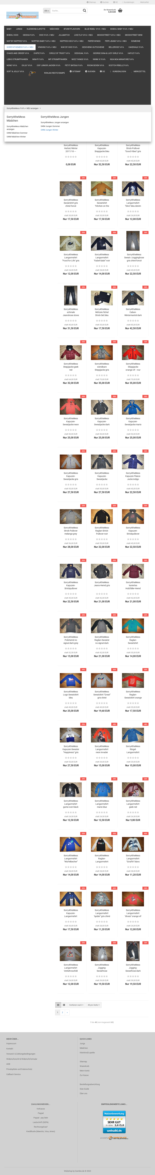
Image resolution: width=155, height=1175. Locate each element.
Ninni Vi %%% (12, 270)
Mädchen (11, 46)
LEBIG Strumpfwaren (16, 246)
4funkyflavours (13, 52)
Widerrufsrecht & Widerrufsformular (21, 1059)
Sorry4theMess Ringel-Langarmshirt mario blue (133, 749)
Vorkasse (41, 1109)
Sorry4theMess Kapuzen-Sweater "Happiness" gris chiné (71, 749)
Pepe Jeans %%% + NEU (17, 136)
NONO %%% (12, 282)
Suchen (104, 2)
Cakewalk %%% (13, 204)
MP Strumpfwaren (14, 258)
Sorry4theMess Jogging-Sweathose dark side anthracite (133, 968)
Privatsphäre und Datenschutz (19, 1069)
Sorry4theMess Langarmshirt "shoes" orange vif (133, 913)
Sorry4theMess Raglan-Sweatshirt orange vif (133, 694)
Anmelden (27, 354)
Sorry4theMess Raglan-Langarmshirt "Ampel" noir (102, 858)
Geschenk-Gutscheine (16, 192)
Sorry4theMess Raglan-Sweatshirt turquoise (133, 640)
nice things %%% (14, 264)
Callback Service (13, 1074)
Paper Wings (12, 130)
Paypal (41, 1113)
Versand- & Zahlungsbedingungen (20, 1054)
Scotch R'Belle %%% (15, 312)
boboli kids (11, 70)
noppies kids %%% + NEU (17, 124)
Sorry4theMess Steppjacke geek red (70, 367)
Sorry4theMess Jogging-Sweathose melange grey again (102, 968)
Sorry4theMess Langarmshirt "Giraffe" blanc (133, 858)
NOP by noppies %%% (16, 112)
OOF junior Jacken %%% (17, 294)
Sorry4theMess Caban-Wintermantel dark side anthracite (133, 312)
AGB (8, 1064)
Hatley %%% (12, 240)
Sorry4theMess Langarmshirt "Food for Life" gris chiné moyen (70, 257)
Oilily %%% (11, 288)
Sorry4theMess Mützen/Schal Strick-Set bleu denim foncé (102, 312)
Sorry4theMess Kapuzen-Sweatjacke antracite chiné (102, 476)
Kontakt (9, 1049)
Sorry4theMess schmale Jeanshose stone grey (71, 312)
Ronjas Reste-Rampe (18, 324)
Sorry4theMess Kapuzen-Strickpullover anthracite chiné (133, 530)
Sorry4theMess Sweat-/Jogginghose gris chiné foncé (134, 257)
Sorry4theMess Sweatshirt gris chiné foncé (71, 203)
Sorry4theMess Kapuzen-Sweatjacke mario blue (133, 421)
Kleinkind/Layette (14, 40)
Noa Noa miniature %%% (17, 276)
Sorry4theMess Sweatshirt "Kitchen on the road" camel (102, 203)
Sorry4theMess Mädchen (19, 157)
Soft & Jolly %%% (14, 318)
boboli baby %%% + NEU (17, 64)
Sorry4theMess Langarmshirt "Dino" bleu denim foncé (133, 203)
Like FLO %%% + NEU (16, 94)
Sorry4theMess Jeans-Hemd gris (102, 584)
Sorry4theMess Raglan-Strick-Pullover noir (102, 530)
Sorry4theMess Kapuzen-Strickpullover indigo (71, 585)
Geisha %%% (12, 76)
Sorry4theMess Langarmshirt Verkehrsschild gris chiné (71, 968)
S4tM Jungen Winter (19, 175)
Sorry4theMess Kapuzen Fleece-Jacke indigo (133, 476)
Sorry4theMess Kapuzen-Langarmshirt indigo (71, 913)
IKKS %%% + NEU (14, 82)
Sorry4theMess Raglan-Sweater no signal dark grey (101, 640)
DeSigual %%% (13, 228)
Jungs (9, 34)
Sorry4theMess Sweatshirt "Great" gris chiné (101, 694)
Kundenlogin (128, 2)
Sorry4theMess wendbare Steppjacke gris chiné (102, 367)
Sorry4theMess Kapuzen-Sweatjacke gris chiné (70, 476)
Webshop (68, 1171)
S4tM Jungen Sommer (20, 170)
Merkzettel (144, 2)
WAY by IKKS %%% (15, 186)
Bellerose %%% (13, 198)
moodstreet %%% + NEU (17, 100)
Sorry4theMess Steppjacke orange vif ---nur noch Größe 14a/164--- (133, 367)
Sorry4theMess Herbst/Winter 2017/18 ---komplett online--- (71, 148)
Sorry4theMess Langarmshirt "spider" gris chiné (102, 913)
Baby (9, 28)
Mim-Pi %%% (12, 252)
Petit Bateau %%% (14, 300)
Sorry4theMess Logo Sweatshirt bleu (71, 694)
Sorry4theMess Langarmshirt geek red (133, 804)
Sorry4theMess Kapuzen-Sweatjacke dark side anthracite (102, 421)
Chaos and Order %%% (16, 210)
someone (11, 142)
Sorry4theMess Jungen (19, 162)
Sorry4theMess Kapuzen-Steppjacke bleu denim (102, 148)
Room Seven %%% (14, 306)
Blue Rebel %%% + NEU (16, 58)
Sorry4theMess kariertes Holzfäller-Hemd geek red (133, 585)
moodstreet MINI (14, 106)
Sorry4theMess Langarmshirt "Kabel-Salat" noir (102, 257)
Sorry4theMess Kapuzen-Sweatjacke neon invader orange (71, 421)
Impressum (11, 1043)
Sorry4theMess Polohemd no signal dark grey (70, 640)
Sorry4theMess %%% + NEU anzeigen (25, 153)
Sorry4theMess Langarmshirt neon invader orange (102, 749)
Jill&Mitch (11, 88)
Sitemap (91, 2)
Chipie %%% (12, 216)
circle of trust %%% (15, 222)
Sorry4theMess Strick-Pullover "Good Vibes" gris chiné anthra (133, 148)
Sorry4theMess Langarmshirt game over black (70, 804)
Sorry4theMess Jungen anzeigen (25, 166)
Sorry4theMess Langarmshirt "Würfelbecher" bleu (71, 858)
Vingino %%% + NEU (15, 180)
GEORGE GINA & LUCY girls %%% (21, 234)
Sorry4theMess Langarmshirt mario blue (102, 804)
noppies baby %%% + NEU (17, 118)
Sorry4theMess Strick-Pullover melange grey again (71, 530)
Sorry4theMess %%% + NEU (18, 148)
